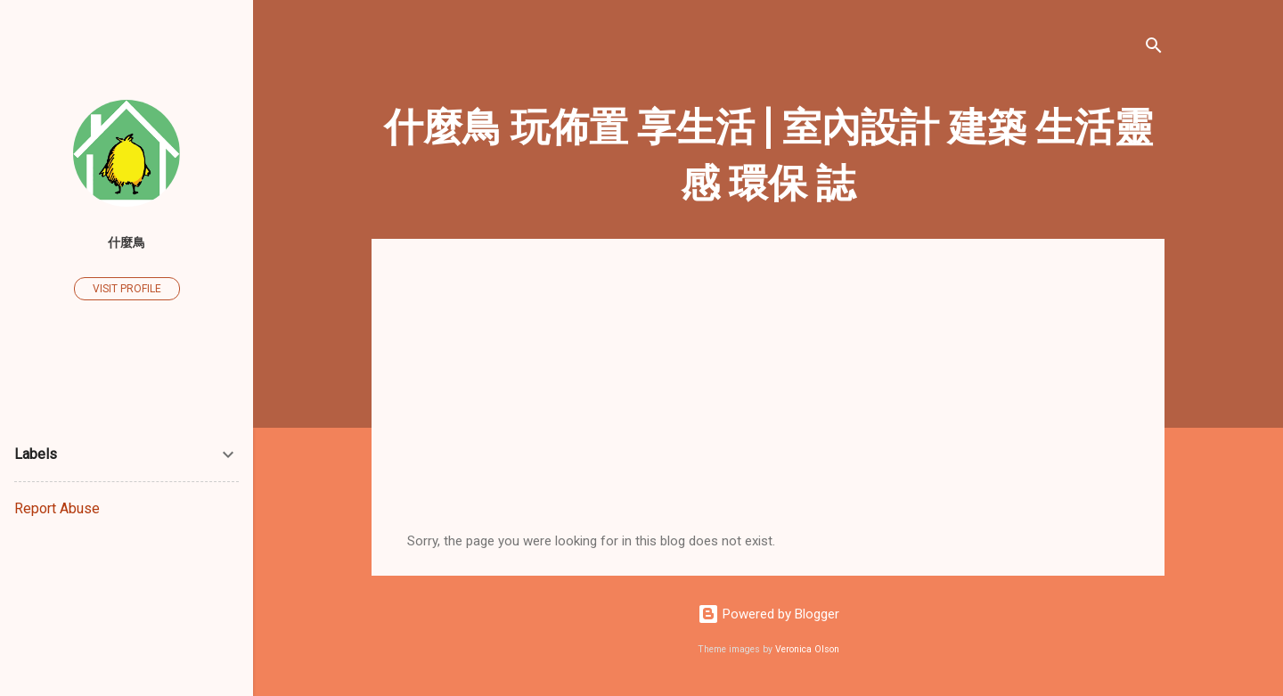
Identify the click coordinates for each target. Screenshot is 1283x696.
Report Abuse (57, 508)
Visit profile (127, 288)
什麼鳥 (126, 242)
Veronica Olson (807, 649)
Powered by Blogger (768, 614)
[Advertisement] (768, 399)
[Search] (1154, 48)
